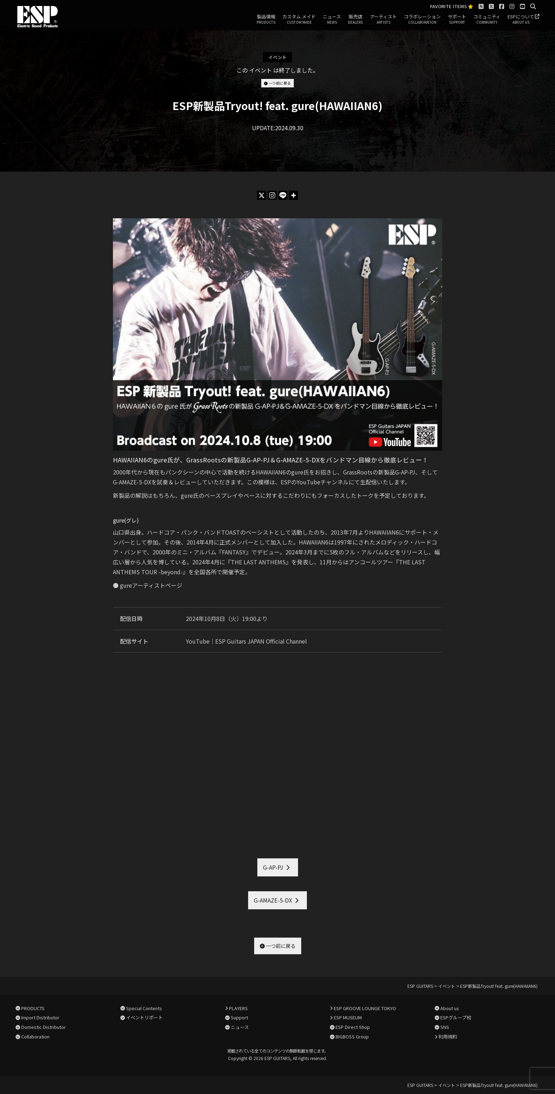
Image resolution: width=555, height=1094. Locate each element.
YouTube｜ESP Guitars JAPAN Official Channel (246, 641)
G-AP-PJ (273, 867)
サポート (457, 19)
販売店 (355, 19)
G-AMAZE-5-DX (273, 900)
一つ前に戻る (277, 83)
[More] (293, 195)
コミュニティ (486, 19)
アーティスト (383, 19)
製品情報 (266, 19)
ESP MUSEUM (348, 1017)
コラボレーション (422, 19)
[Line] (282, 195)
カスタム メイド (299, 19)
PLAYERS (238, 1008)
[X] (261, 195)
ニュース (332, 19)
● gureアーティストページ (147, 585)
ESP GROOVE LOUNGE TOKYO (365, 1008)
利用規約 (448, 1036)
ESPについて (521, 19)
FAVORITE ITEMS (451, 6)
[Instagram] (272, 195)
